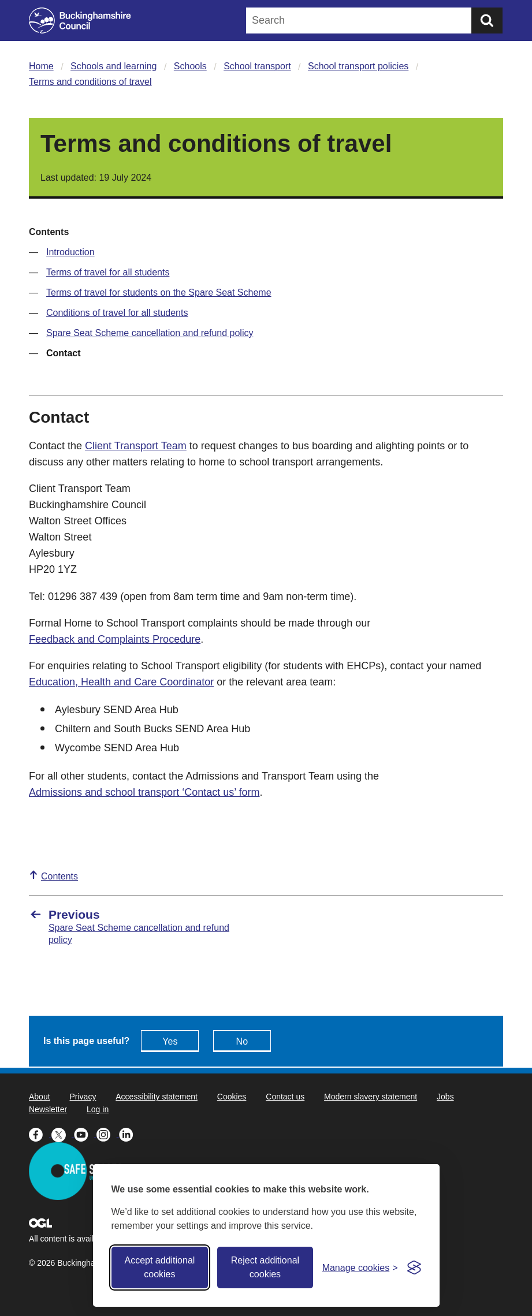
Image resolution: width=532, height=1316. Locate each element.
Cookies (232, 1096)
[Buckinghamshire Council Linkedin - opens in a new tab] (129, 1133)
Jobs (445, 1096)
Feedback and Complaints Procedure (114, 639)
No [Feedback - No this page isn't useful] (242, 1041)
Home (41, 66)
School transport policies (358, 66)
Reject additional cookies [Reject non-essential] (265, 1267)
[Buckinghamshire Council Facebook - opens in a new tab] (40, 1133)
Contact (63, 353)
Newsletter (48, 1109)
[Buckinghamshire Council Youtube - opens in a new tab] (85, 1133)
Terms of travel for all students (107, 272)
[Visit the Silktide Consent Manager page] (414, 1267)
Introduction (70, 252)
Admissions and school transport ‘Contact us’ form (144, 792)
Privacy (82, 1096)
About (39, 1096)
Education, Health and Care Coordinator (121, 682)
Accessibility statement (157, 1096)
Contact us (285, 1096)
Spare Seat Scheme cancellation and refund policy (149, 333)
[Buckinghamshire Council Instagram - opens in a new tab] (107, 1133)
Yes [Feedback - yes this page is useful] (169, 1041)
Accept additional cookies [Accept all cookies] (159, 1267)
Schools (190, 66)
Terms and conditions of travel (90, 82)
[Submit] (487, 20)
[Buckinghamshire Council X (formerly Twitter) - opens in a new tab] (62, 1133)
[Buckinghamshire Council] (80, 20)
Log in (98, 1109)
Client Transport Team (136, 446)
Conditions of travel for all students (117, 313)
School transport (257, 66)
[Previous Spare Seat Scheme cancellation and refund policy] (141, 926)
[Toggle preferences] (360, 1268)
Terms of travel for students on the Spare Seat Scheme (158, 292)
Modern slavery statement (370, 1096)
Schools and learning (113, 66)
